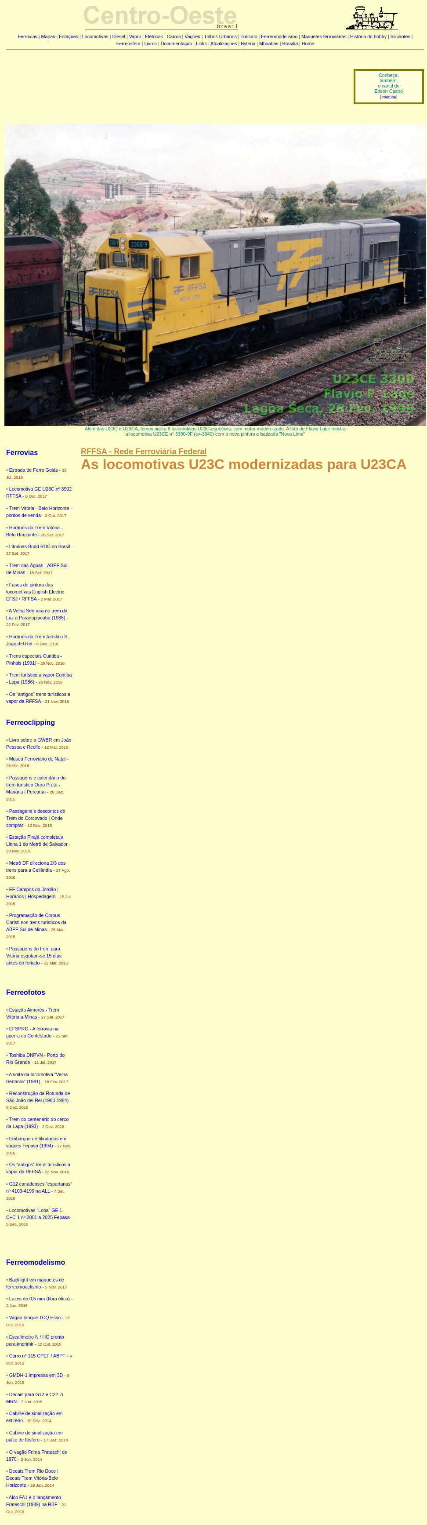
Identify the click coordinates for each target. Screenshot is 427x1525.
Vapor (135, 36)
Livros (151, 43)
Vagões (192, 36)
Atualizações (223, 43)
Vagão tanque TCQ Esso (35, 1317)
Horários (15, 896)
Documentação (176, 43)
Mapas (48, 36)
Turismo (249, 36)
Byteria (248, 43)
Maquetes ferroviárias (323, 36)
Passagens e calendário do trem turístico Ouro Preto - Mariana (35, 784)
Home (308, 43)
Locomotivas (95, 36)
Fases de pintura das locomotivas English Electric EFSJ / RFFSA (35, 591)
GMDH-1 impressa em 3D (36, 1375)
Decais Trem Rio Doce (32, 1471)
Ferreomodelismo (279, 36)
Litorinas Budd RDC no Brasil (39, 546)
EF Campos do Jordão (32, 889)
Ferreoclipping (30, 722)
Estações (68, 36)
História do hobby (368, 36)
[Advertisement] (174, 80)
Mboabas (269, 43)
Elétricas (154, 36)
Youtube (388, 97)
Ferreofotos (25, 992)
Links (201, 43)
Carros (174, 36)
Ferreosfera (128, 43)
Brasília (290, 43)
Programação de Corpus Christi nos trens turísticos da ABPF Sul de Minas (36, 922)
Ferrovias (27, 36)
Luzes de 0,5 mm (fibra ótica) (39, 1298)
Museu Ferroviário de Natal (37, 758)
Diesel (118, 36)
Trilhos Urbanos (220, 36)
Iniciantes (400, 36)
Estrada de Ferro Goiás (33, 470)
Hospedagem (41, 896)
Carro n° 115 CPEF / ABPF (37, 1355)
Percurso (36, 791)
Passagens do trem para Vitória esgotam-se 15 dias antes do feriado (34, 955)
